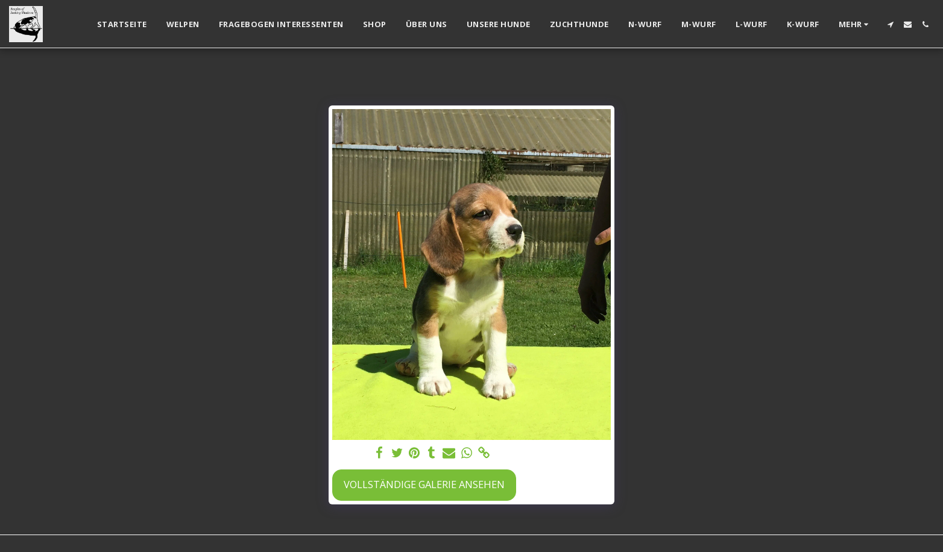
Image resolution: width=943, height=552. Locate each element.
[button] (890, 24)
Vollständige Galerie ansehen (424, 484)
